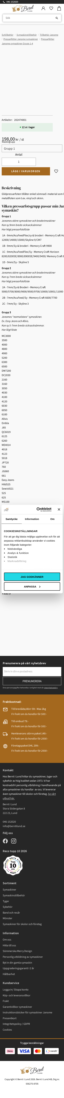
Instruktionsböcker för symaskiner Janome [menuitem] (27, 1012)
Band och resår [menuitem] (11, 913)
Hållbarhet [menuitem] (9, 974)
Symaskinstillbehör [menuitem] (14, 895)
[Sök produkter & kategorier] (32, 18)
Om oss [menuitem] (7, 940)
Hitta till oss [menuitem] (9, 945)
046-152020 (12, 2)
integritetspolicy (51, 687)
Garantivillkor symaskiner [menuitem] (17, 1007)
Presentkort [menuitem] (9, 1018)
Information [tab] (32, 519)
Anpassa (32, 586)
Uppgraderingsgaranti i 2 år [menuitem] (18, 968)
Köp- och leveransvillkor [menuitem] (16, 995)
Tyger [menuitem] (6, 901)
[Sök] (57, 18)
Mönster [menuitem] (7, 918)
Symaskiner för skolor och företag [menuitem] (22, 924)
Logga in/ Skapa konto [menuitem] (16, 990)
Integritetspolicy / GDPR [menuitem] (16, 1024)
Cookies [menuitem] (7, 1030)
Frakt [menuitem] (6, 1001)
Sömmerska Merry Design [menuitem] (17, 951)
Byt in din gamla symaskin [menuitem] (17, 963)
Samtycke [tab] (12, 519)
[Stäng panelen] (59, 509)
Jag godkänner (32, 576)
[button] (51, 8)
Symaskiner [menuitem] (9, 890)
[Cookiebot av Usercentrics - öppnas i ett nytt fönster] (38, 509)
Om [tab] (52, 519)
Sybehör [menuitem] (7, 907)
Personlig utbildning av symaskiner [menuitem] (23, 957)
